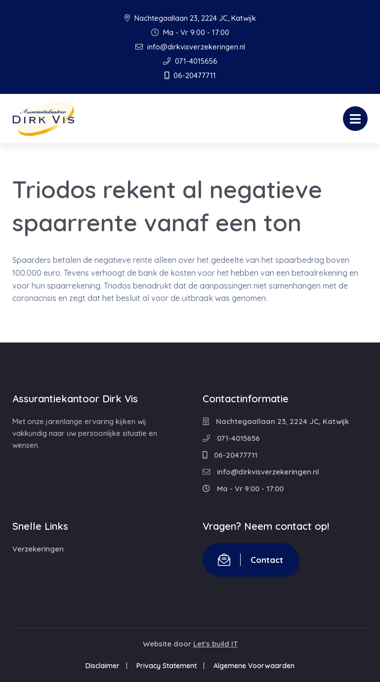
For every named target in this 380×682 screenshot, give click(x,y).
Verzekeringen (38, 549)
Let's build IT (215, 643)
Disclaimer (102, 665)
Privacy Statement (166, 665)
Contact (250, 560)
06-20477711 (190, 75)
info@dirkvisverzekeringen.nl (190, 46)
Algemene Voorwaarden (254, 665)
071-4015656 (190, 61)
